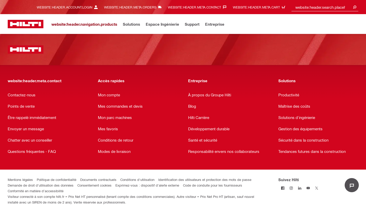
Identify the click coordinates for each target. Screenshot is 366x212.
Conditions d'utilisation (137, 179)
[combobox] (324, 7)
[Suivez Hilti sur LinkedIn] (299, 188)
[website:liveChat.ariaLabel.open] (352, 185)
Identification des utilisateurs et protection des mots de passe (204, 179)
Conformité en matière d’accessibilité (35, 191)
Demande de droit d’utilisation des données (41, 185)
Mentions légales (20, 179)
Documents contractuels (98, 179)
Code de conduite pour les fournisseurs (212, 185)
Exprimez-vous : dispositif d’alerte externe (147, 185)
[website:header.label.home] (25, 24)
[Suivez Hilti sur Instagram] (291, 188)
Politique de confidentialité (56, 179)
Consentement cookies (94, 185)
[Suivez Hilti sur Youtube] (308, 188)
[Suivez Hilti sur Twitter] (316, 188)
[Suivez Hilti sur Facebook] (282, 188)
